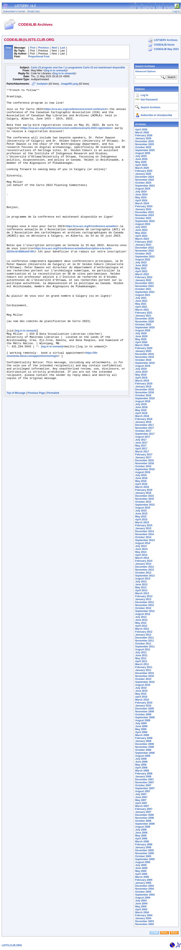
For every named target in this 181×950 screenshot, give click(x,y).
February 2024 (143, 206)
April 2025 (141, 165)
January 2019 (143, 386)
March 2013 (142, 593)
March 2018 (142, 416)
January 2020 (143, 351)
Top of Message (16, 453)
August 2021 (142, 295)
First (32, 47)
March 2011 (142, 664)
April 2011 (141, 661)
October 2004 (143, 891)
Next (54, 47)
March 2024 (142, 203)
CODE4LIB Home (164, 44)
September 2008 (145, 752)
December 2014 (144, 531)
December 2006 (144, 814)
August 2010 (142, 684)
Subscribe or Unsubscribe (156, 115)
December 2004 (144, 885)
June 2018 (141, 407)
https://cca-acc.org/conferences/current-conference (75, 113)
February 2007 (143, 809)
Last (62, 47)
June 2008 (141, 761)
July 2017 (141, 439)
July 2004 (141, 900)
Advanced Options (145, 71)
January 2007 (143, 812)
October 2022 (143, 253)
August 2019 (142, 365)
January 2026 (143, 138)
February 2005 (143, 879)
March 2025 (142, 167)
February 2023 (143, 241)
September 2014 (145, 540)
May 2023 (140, 232)
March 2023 (142, 238)
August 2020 (142, 330)
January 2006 (143, 847)
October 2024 (143, 182)
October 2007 (143, 785)
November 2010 (144, 676)
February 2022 (143, 277)
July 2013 (141, 581)
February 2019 (143, 383)
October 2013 (143, 572)
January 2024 (143, 209)
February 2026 (143, 135)
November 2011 (144, 640)
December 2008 (144, 744)
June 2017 (141, 442)
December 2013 (144, 566)
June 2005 (141, 868)
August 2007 (142, 791)
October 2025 (143, 147)
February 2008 (143, 773)
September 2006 (145, 823)
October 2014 (143, 537)
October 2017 (143, 430)
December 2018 (144, 389)
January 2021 (143, 315)
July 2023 (141, 227)
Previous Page (36, 453)
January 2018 (143, 422)
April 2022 (141, 271)
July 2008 (141, 758)
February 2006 (143, 844)
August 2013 (142, 578)
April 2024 (141, 200)
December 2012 (144, 602)
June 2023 (141, 230)
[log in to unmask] (55, 70)
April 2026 (141, 129)
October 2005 (143, 856)
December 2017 (144, 425)
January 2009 (143, 741)
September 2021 (145, 292)
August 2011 (142, 649)
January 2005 (143, 882)
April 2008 (141, 767)
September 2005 (145, 859)
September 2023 (145, 221)
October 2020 (143, 324)
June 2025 (141, 159)
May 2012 (140, 622)
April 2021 (141, 306)
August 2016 (142, 472)
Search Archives (145, 66)
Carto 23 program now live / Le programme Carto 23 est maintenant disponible (78, 67)
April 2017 (141, 448)
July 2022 (141, 262)
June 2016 (141, 478)
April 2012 (141, 625)
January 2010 (143, 705)
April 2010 (141, 696)
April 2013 (141, 590)
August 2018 (142, 401)
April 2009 (141, 732)
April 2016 (141, 484)
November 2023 (144, 215)
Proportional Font (39, 56)
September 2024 (145, 185)
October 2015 (143, 501)
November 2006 (144, 817)
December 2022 (144, 247)
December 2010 (144, 673)
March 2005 (142, 877)
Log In (144, 95)
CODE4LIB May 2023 (166, 49)
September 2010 (145, 682)
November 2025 (144, 144)
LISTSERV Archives (165, 40)
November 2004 (144, 888)
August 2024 (142, 188)
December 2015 (144, 495)
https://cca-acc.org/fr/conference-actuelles (91, 254)
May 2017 (140, 445)
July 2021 (141, 297)
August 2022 (142, 259)
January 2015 (143, 528)
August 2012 (142, 614)
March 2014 (142, 557)
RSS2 (174, 932)
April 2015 (141, 519)
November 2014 (144, 534)
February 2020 (143, 348)
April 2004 (141, 909)
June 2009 (141, 726)
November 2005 (144, 853)
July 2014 (141, 546)
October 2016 (143, 466)
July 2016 (141, 475)
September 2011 (145, 646)
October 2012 (143, 608)
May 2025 (140, 162)
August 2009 (142, 720)
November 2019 (144, 357)
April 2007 (141, 803)
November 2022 (144, 250)
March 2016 (142, 487)
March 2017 (142, 451)
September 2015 (145, 504)
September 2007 (145, 788)
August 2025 (142, 153)
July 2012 (141, 617)
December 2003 (144, 921)
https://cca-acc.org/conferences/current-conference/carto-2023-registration (66, 136)
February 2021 (143, 312)
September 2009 (145, 717)
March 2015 (142, 522)
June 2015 (141, 513)
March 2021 (142, 309)
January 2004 (143, 918)
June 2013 (141, 584)
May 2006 (140, 835)
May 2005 (140, 871)
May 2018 (140, 410)
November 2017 (144, 427)
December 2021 (144, 283)
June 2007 (141, 797)
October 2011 (143, 643)
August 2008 (142, 755)
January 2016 (143, 492)
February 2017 (143, 454)
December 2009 (144, 708)
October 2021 (143, 289)
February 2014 (143, 560)
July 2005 (141, 865)
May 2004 (140, 906)
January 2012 (143, 634)
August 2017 (142, 436)
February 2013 (143, 596)
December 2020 (144, 318)
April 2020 (141, 342)
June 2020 (141, 336)
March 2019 (142, 380)
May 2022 (140, 268)
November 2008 (144, 747)
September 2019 (145, 362)
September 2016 (145, 469)
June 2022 (141, 265)
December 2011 (144, 637)
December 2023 (144, 212)
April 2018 (141, 413)
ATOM (154, 932)
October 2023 (143, 218)
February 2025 (143, 170)
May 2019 (140, 374)
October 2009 (143, 714)
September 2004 (145, 894)
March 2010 (142, 699)
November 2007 (144, 782)
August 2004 (142, 897)
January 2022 (143, 280)
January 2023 (143, 244)
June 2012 (141, 619)
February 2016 (143, 490)
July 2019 (141, 368)
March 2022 (142, 274)
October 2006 (143, 820)
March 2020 (142, 345)
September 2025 (145, 150)
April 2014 (141, 554)
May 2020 (140, 339)
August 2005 (142, 862)
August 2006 (142, 826)
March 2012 (142, 628)
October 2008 (143, 749)
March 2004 (142, 912)
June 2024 (141, 194)
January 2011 (143, 670)
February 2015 (143, 525)
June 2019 (141, 371)
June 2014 (141, 549)
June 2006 (141, 832)
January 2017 (143, 457)
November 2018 (144, 392)
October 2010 (143, 679)
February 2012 (143, 631)
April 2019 (141, 377)
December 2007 (144, 779)
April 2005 (141, 874)
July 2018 (141, 404)
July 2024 (141, 191)
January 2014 (143, 563)
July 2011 (141, 652)
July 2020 (141, 333)
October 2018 (143, 395)
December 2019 (144, 354)
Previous (43, 47)
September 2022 (145, 256)
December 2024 (144, 176)
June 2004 (141, 903)
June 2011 (141, 655)
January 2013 (143, 599)
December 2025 (144, 141)
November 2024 (144, 179)
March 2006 (142, 841)
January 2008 (143, 776)
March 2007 (142, 806)
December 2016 (144, 460)
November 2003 (144, 924)
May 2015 (140, 516)
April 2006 (141, 838)
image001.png (69, 83)
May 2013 (140, 587)
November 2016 (144, 463)
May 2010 (140, 693)
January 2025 (143, 173)
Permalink (53, 453)
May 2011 (140, 658)
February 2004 (143, 915)
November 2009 (144, 711)
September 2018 (145, 398)
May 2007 (140, 800)
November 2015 (144, 498)
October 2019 (143, 360)
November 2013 (144, 569)
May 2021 (140, 303)
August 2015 (142, 507)
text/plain (42, 83)
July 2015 (141, 510)
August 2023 (142, 224)
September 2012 (145, 611)
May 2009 (140, 729)
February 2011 (143, 667)
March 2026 (142, 132)
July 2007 (141, 794)
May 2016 (140, 481)
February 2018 (143, 419)
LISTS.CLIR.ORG (12, 945)
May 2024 (140, 197)
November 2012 (144, 605)
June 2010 (141, 690)
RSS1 (164, 932)
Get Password (149, 99)
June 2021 (141, 300)
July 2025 (141, 156)
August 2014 (142, 543)
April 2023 (141, 235)
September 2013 (145, 575)
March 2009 (142, 735)
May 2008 (140, 764)
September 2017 (145, 433)
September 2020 (145, 327)
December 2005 (144, 850)
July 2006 (141, 829)
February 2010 (143, 702)
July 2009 (141, 723)
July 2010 (141, 687)
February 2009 (143, 738)
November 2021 (144, 286)
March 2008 (142, 770)
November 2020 (144, 321)
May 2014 (140, 552)
